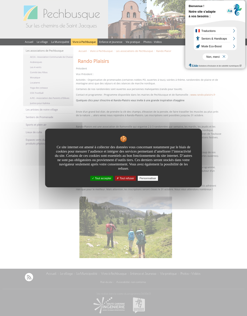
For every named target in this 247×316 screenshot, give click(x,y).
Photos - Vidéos (152, 42)
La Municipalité (60, 42)
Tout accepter (101, 178)
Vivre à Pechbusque (84, 42)
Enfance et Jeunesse (110, 42)
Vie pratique (133, 42)
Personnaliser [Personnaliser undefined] (147, 178)
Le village (42, 42)
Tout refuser (125, 178)
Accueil (29, 42)
